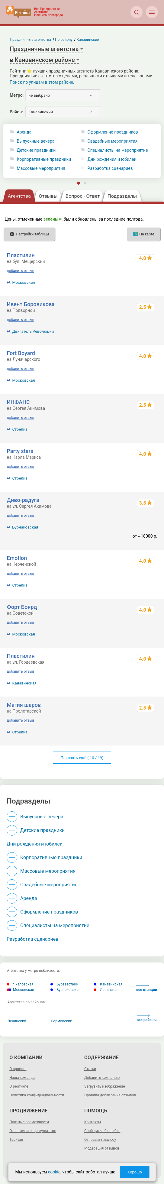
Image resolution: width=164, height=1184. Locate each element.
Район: (16, 111)
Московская (23, 282)
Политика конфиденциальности (36, 1095)
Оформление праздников (49, 912)
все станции (146, 988)
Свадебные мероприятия (49, 885)
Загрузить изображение (104, 1086)
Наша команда (22, 1078)
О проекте (17, 1069)
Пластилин (20, 255)
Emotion (17, 558)
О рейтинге (18, 1086)
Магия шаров (24, 705)
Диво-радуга (23, 500)
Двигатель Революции (33, 331)
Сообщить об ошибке (102, 1131)
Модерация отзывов (101, 1148)
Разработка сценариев (32, 939)
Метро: (17, 95)
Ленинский (17, 1021)
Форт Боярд (22, 607)
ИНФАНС (18, 402)
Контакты (92, 1122)
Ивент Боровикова (30, 304)
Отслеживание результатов (32, 1131)
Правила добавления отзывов (110, 1095)
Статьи (90, 1069)
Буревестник (64, 984)
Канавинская (24, 683)
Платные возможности (29, 1122)
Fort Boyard (21, 353)
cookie (54, 1171)
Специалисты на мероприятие (54, 925)
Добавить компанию (102, 1078)
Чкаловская (20, 984)
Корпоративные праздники (44, 159)
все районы (147, 1018)
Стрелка (19, 429)
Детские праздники (36, 150)
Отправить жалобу (100, 1139)
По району (63, 39)
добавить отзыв (20, 271)
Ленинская (106, 990)
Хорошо (134, 1172)
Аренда (24, 132)
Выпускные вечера (36, 141)
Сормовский (61, 1021)
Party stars (20, 451)
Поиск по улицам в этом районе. (42, 82)
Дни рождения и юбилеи (35, 844)
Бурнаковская (25, 527)
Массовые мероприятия (41, 168)
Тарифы (16, 1139)
